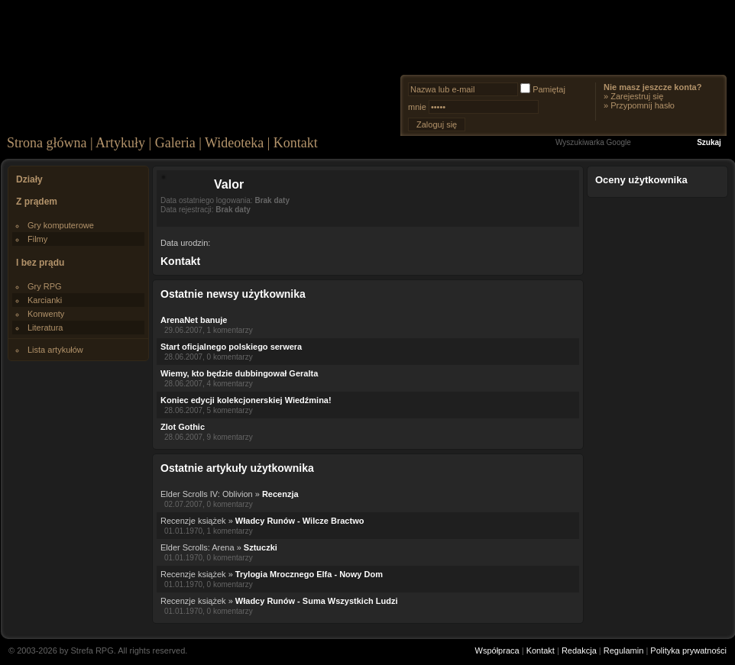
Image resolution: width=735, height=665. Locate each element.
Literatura (45, 327)
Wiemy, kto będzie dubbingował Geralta (239, 373)
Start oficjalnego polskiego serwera (231, 346)
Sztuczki (260, 547)
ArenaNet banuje (193, 319)
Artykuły (120, 142)
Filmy (37, 239)
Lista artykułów (55, 349)
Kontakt (296, 142)
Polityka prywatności (688, 650)
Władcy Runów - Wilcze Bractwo (299, 520)
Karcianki (45, 300)
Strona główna (46, 142)
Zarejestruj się (636, 96)
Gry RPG (45, 286)
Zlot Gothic (182, 426)
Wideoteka (234, 142)
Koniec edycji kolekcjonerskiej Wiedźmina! (246, 400)
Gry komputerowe (61, 225)
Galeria (175, 142)
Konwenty (46, 313)
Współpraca (497, 650)
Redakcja (579, 650)
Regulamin (624, 650)
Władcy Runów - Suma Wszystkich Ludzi (316, 600)
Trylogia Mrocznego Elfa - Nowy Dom (309, 574)
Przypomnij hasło (642, 105)
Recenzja (280, 494)
